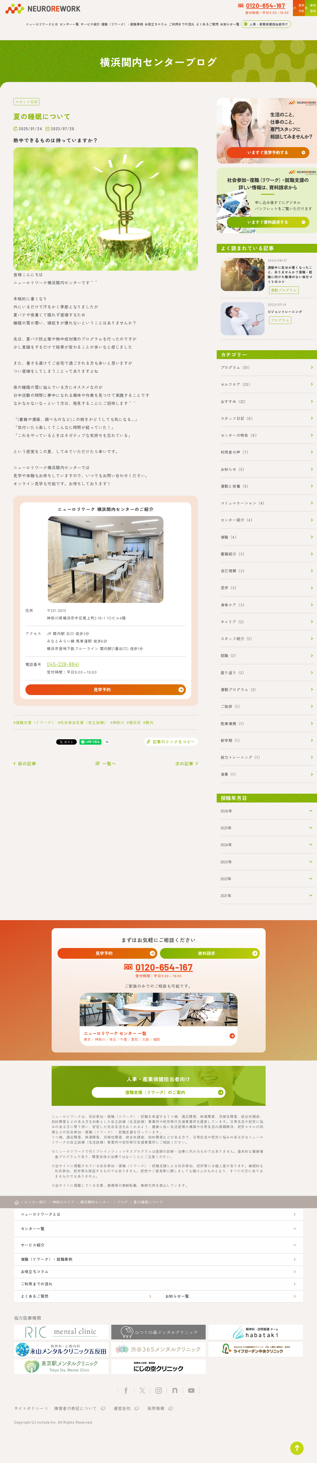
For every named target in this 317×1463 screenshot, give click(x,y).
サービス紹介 (90, 24)
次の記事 (184, 766)
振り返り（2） (233, 672)
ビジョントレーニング (285, 311)
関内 (150, 724)
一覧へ (109, 766)
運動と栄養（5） (235, 485)
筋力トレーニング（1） (241, 757)
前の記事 (27, 766)
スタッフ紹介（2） (237, 638)
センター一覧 (69, 24)
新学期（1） (231, 740)
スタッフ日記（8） (238, 417)
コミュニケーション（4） (244, 502)
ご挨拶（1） (231, 706)
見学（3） (230, 587)
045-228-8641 (63, 664)
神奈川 (119, 724)
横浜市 (135, 724)
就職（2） (229, 655)
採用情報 (156, 1435)
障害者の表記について (75, 1435)
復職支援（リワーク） (36, 724)
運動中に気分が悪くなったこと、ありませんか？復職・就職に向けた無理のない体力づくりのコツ (290, 274)
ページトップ (294, 1445)
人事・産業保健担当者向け (269, 24)
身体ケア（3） (234, 604)
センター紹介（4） (238, 519)
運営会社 (122, 1435)
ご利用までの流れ (181, 24)
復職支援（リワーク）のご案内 (158, 1097)
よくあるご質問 (207, 24)
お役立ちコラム (156, 24)
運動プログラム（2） (239, 689)
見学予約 (106, 690)
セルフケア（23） (236, 384)
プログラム (278, 319)
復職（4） (230, 536)
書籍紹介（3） (234, 553)
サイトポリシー (29, 1435)
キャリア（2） (233, 621)
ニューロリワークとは (42, 24)
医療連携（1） (233, 723)
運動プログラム (282, 290)
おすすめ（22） (234, 401)
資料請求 (210, 954)
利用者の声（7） (235, 451)
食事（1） (229, 774)
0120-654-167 (214, 5)
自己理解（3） (234, 570)
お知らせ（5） (233, 468)
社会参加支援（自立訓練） (84, 724)
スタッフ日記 (25, 101)
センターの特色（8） (240, 435)
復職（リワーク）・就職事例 (122, 24)
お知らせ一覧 (229, 24)
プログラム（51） (236, 367)
